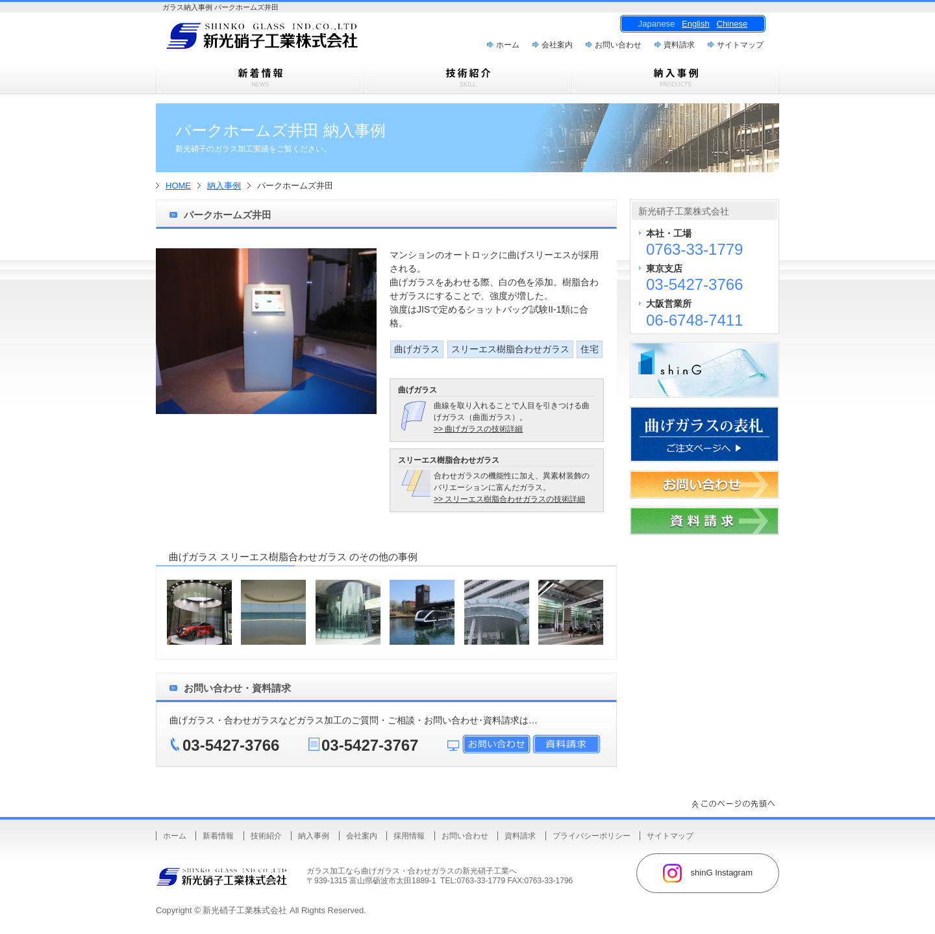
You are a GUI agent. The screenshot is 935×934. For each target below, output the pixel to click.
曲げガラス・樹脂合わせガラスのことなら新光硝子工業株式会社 (285, 39)
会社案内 (557, 44)
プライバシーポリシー (591, 835)
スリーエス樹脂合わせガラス (510, 349)
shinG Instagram (708, 873)
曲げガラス (417, 349)
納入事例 (224, 185)
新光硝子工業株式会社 (245, 910)
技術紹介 (266, 835)
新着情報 (218, 835)
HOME (178, 185)
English (696, 24)
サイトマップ (740, 44)
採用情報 (409, 835)
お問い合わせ (618, 44)
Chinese (732, 24)
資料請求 (679, 44)
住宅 (589, 349)
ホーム (507, 44)
